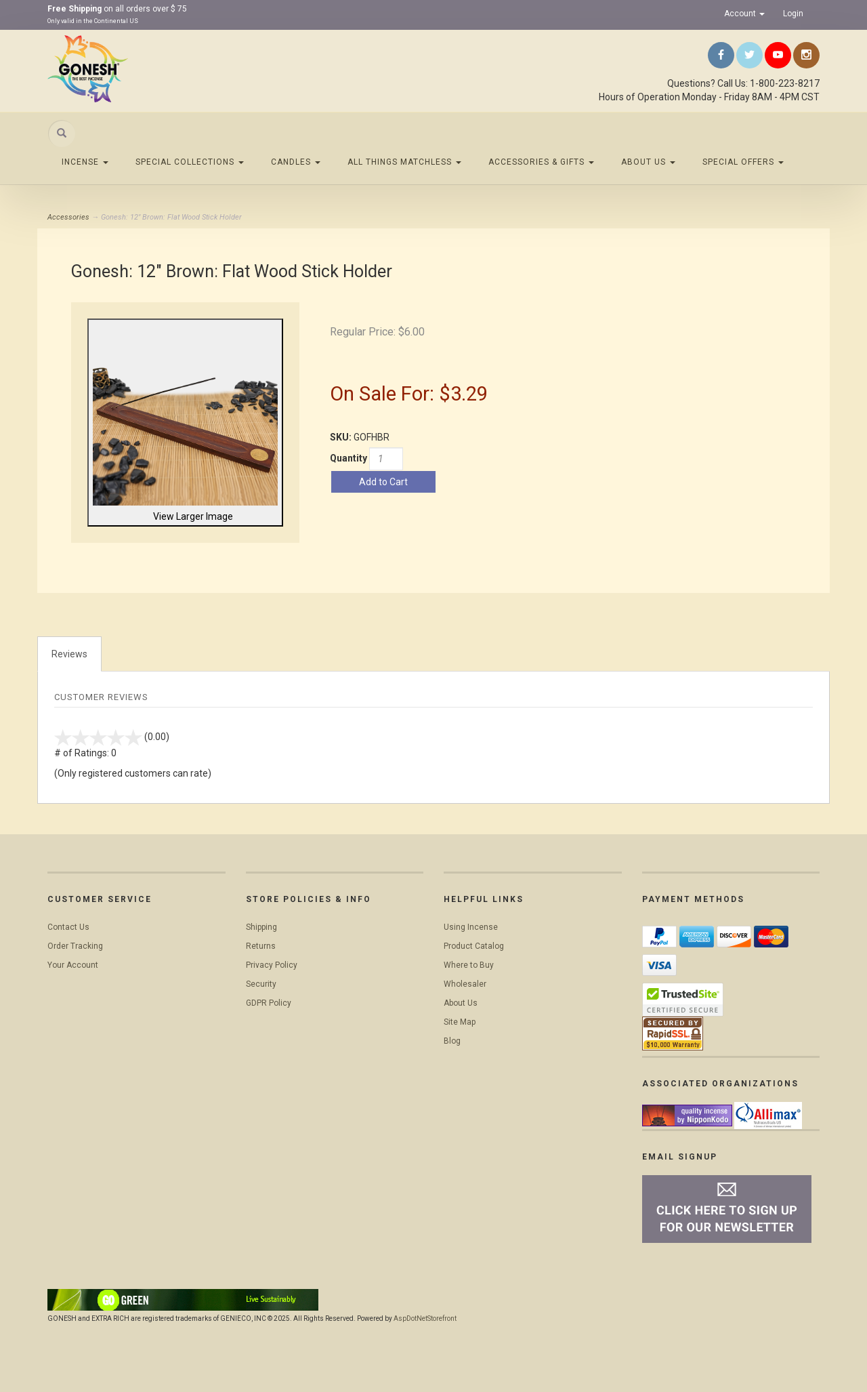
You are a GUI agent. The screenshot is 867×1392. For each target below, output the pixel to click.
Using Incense (471, 927)
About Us (648, 162)
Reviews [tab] (69, 654)
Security (261, 984)
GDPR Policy (268, 1003)
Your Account (72, 965)
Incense (85, 162)
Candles (295, 162)
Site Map (459, 1022)
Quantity (348, 458)
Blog (452, 1041)
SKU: (342, 437)
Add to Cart (383, 481)
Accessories (68, 217)
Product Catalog (474, 946)
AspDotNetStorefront (425, 1318)
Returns (261, 946)
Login (793, 13)
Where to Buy (469, 965)
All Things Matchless (404, 162)
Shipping (261, 927)
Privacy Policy (271, 965)
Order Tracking (75, 946)
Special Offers (743, 162)
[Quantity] (386, 458)
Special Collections (189, 162)
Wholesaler (465, 984)
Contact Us (68, 927)
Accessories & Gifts (541, 162)
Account (744, 13)
